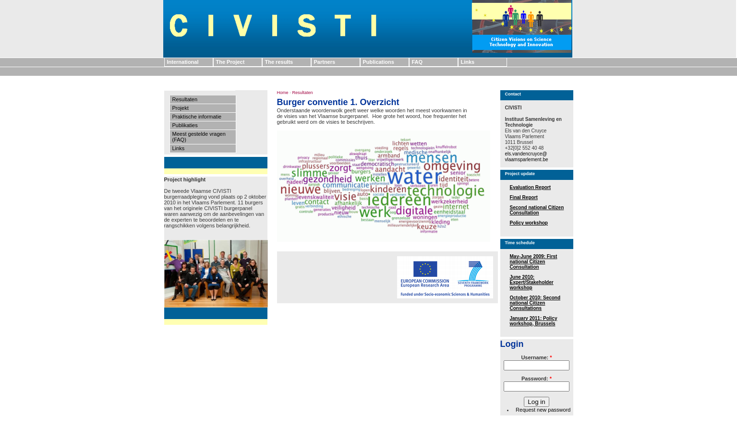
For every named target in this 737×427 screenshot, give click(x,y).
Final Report (524, 197)
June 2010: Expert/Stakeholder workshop (532, 282)
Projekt (180, 108)
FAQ (417, 62)
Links (468, 62)
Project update (520, 173)
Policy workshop (529, 222)
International (183, 62)
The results (279, 62)
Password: (536, 378)
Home (283, 92)
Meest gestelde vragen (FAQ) (199, 136)
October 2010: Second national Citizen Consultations (535, 303)
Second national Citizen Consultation (537, 210)
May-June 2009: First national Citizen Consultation (533, 262)
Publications (378, 62)
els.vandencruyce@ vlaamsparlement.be (526, 156)
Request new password (543, 410)
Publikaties (185, 125)
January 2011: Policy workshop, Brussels (533, 321)
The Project (230, 62)
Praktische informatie (197, 116)
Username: (536, 357)
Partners (325, 62)
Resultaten (185, 99)
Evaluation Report (530, 187)
